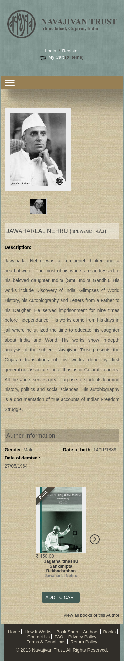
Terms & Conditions (46, 641)
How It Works (38, 631)
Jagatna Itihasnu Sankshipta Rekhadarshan (61, 566)
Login (50, 50)
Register (70, 50)
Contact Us (38, 636)
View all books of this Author (91, 615)
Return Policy (83, 641)
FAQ (59, 636)
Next (96, 541)
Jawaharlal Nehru (61, 575)
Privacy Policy (82, 636)
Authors (91, 631)
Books (109, 631)
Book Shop (67, 631)
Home (14, 631)
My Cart (56, 57)
